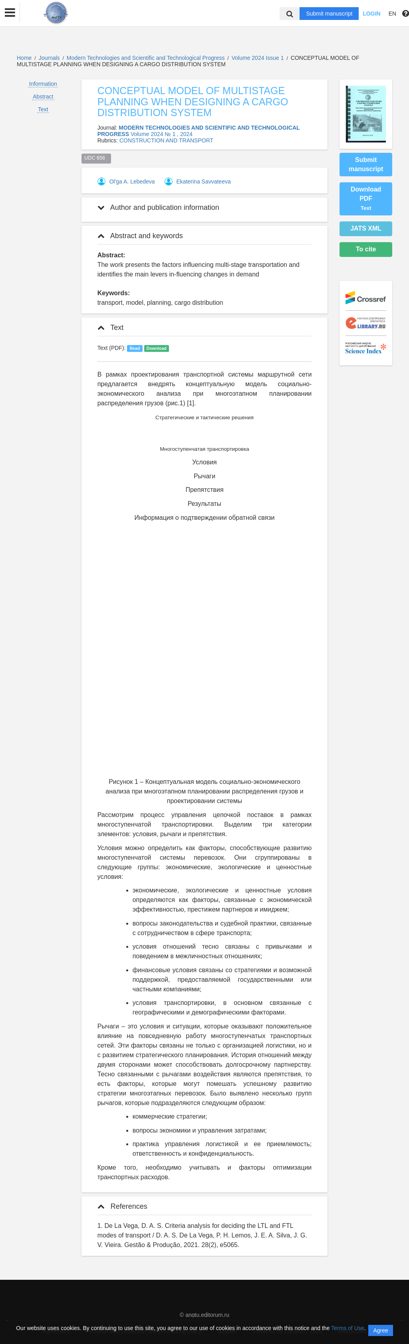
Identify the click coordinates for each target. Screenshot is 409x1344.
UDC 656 (96, 158)
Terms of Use (347, 1328)
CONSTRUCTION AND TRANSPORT (166, 140)
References (122, 1206)
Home (24, 58)
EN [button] (392, 13)
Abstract (43, 96)
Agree (380, 1330)
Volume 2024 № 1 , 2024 (162, 134)
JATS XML (365, 228)
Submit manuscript (329, 13)
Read (135, 348)
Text (43, 109)
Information (43, 84)
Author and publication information (158, 207)
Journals (49, 58)
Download (157, 348)
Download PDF (366, 198)
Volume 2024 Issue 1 (259, 58)
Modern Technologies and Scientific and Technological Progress (146, 58)
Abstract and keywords (140, 236)
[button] (10, 13)
